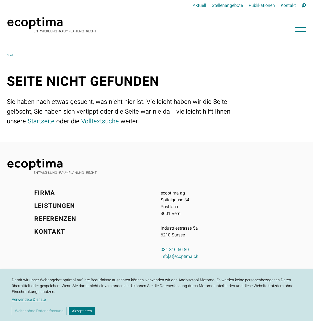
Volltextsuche (100, 122)
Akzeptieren (82, 311)
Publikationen (262, 5)
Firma (44, 193)
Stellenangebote (227, 5)
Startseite (41, 122)
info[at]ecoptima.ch (179, 256)
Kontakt (288, 5)
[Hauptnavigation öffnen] (300, 28)
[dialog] (156, 295)
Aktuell (199, 5)
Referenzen (55, 219)
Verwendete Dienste (29, 300)
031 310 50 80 (175, 250)
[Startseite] (149, 25)
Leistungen (54, 206)
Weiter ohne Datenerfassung (39, 311)
